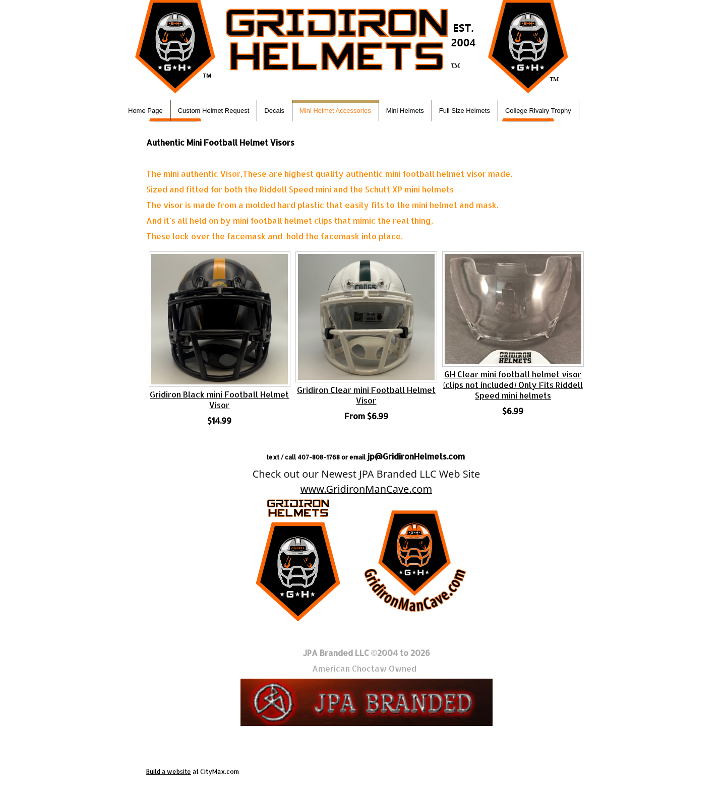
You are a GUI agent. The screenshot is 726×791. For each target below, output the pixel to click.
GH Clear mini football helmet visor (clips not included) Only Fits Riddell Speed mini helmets (513, 385)
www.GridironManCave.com (366, 489)
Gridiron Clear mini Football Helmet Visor (366, 395)
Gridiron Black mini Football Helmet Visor (219, 399)
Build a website (168, 771)
